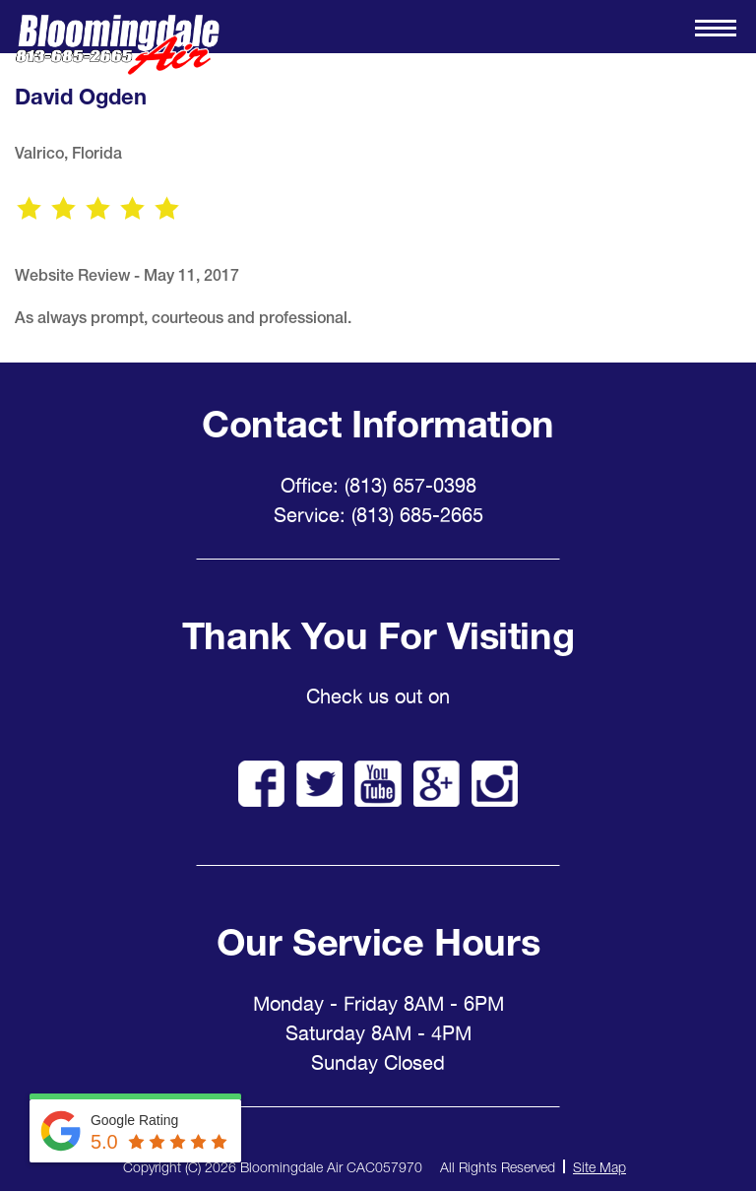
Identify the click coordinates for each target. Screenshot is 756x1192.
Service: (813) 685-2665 (378, 515)
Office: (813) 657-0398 (378, 485)
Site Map (599, 1167)
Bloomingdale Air (117, 45)
